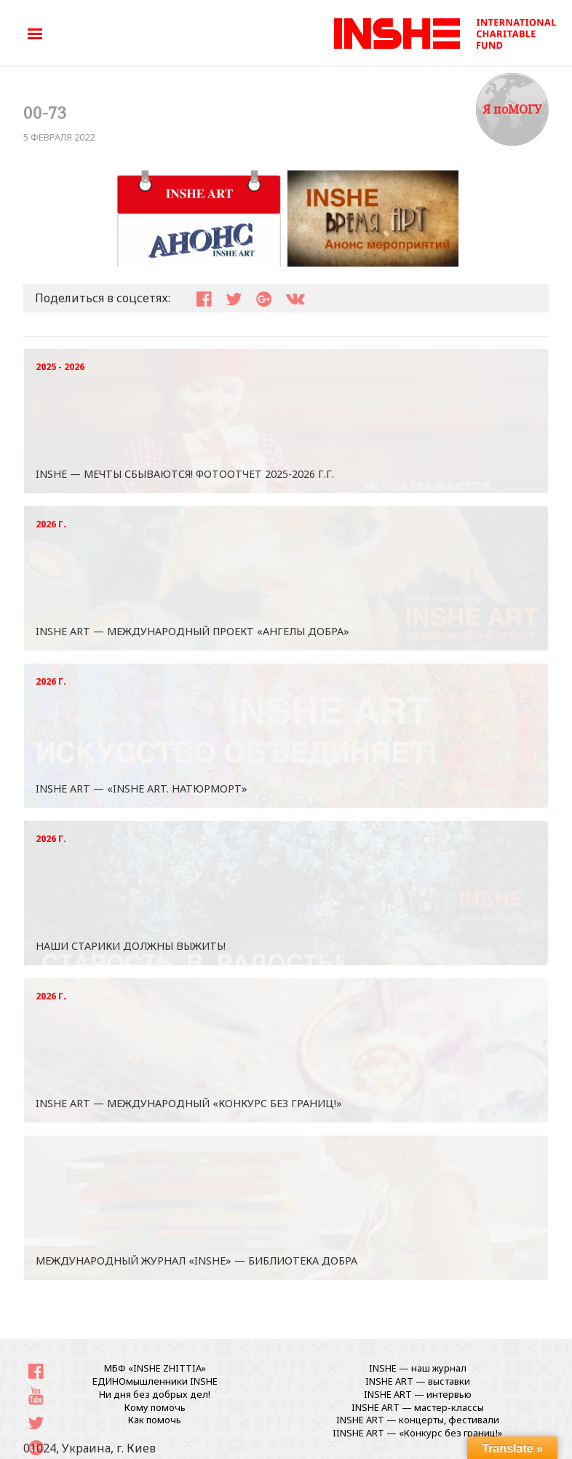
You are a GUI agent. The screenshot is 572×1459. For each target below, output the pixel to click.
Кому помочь (155, 1407)
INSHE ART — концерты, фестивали (417, 1419)
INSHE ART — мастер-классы (417, 1407)
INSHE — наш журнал (417, 1368)
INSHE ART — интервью (418, 1394)
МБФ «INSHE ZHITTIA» (155, 1368)
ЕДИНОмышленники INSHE (155, 1381)
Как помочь (154, 1419)
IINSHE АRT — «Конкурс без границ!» (417, 1432)
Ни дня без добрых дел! (154, 1394)
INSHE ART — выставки (417, 1381)
